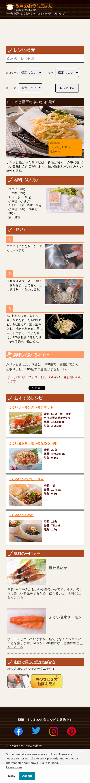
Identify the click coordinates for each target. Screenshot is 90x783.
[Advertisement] (45, 32)
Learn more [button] (14, 767)
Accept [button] (27, 775)
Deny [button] (11, 775)
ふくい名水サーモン (65, 617)
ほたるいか (58, 568)
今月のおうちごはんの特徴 (24, 746)
